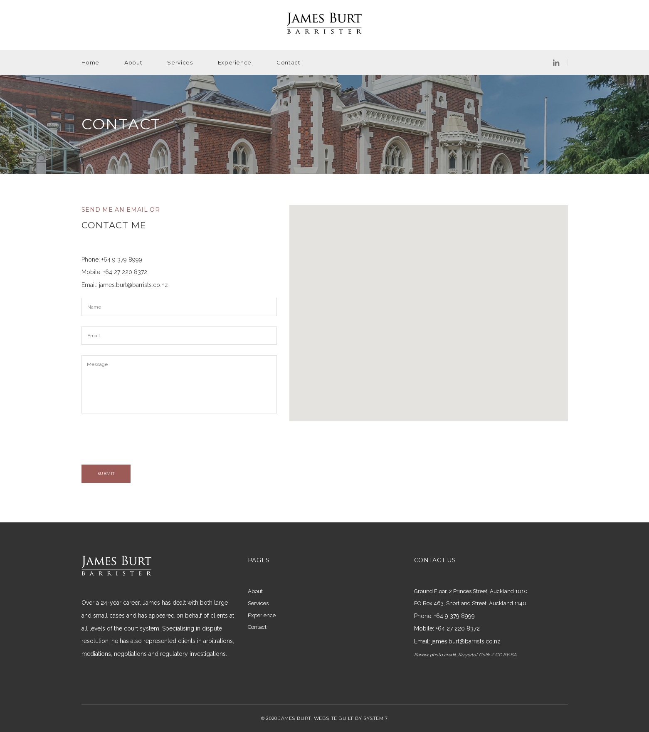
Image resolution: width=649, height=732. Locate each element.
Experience (235, 62)
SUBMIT (106, 473)
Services (179, 62)
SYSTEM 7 (375, 718)
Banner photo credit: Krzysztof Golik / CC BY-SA (465, 655)
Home (90, 62)
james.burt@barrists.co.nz (133, 285)
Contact (288, 62)
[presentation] (144, 440)
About (133, 62)
